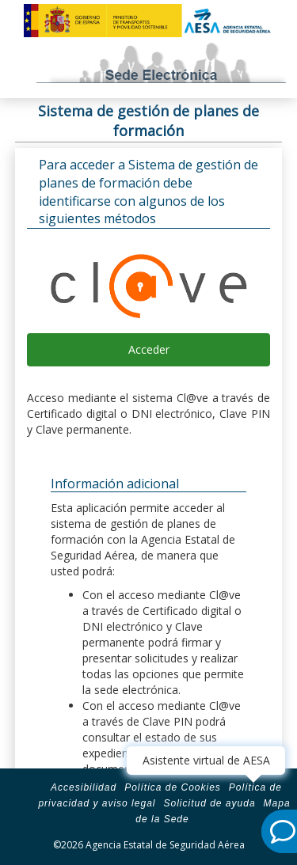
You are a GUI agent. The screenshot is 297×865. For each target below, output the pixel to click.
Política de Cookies (172, 787)
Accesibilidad (83, 787)
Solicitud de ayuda (209, 803)
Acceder (148, 349)
